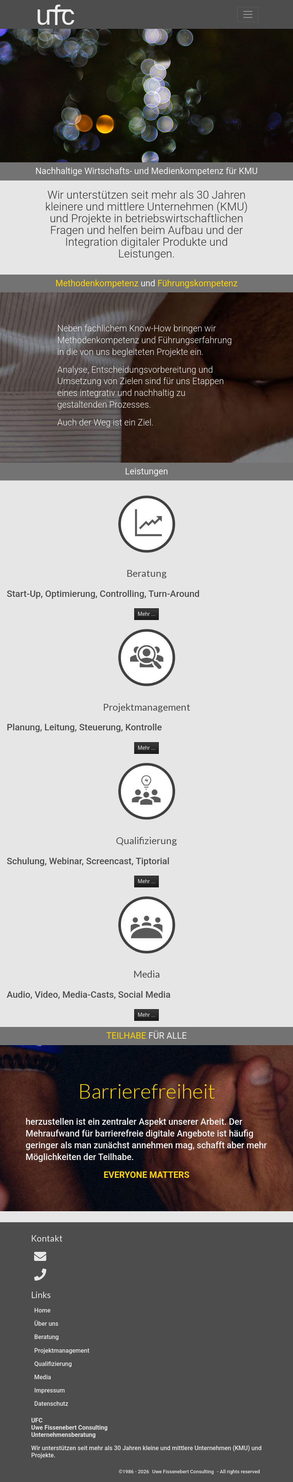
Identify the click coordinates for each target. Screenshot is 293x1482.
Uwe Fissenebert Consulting (183, 1471)
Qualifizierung (53, 1363)
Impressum (49, 1390)
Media (42, 1377)
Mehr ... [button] (146, 614)
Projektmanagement (61, 1350)
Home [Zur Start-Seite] (42, 1310)
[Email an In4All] (40, 1258)
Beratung (46, 1337)
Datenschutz (51, 1403)
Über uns (46, 1323)
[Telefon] (40, 1277)
